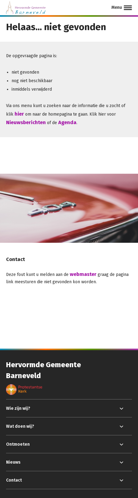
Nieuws (13, 462)
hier (19, 114)
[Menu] (121, 7)
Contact (14, 480)
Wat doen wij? (20, 426)
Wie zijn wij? (18, 408)
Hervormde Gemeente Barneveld (43, 370)
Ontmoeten (18, 444)
